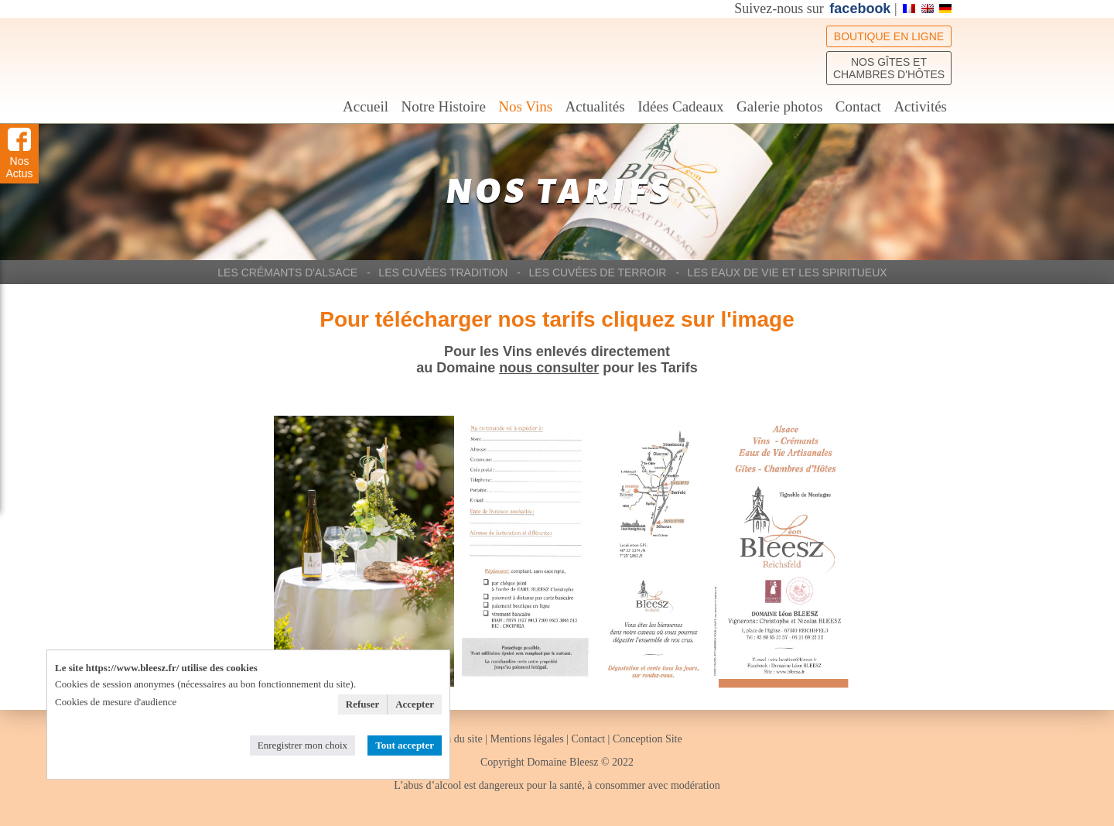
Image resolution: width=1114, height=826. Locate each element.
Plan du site (458, 739)
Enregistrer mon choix (302, 745)
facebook (859, 8)
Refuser (362, 704)
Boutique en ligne (889, 36)
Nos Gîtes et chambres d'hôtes (889, 68)
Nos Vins (525, 106)
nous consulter (549, 367)
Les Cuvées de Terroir (598, 272)
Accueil (365, 106)
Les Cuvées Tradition (442, 272)
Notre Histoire (444, 106)
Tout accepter (404, 745)
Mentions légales (526, 739)
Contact (858, 106)
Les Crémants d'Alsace (287, 272)
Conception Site (647, 739)
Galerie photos (779, 106)
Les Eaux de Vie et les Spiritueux (787, 272)
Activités (920, 106)
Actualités (595, 106)
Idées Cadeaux (680, 106)
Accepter (414, 704)
